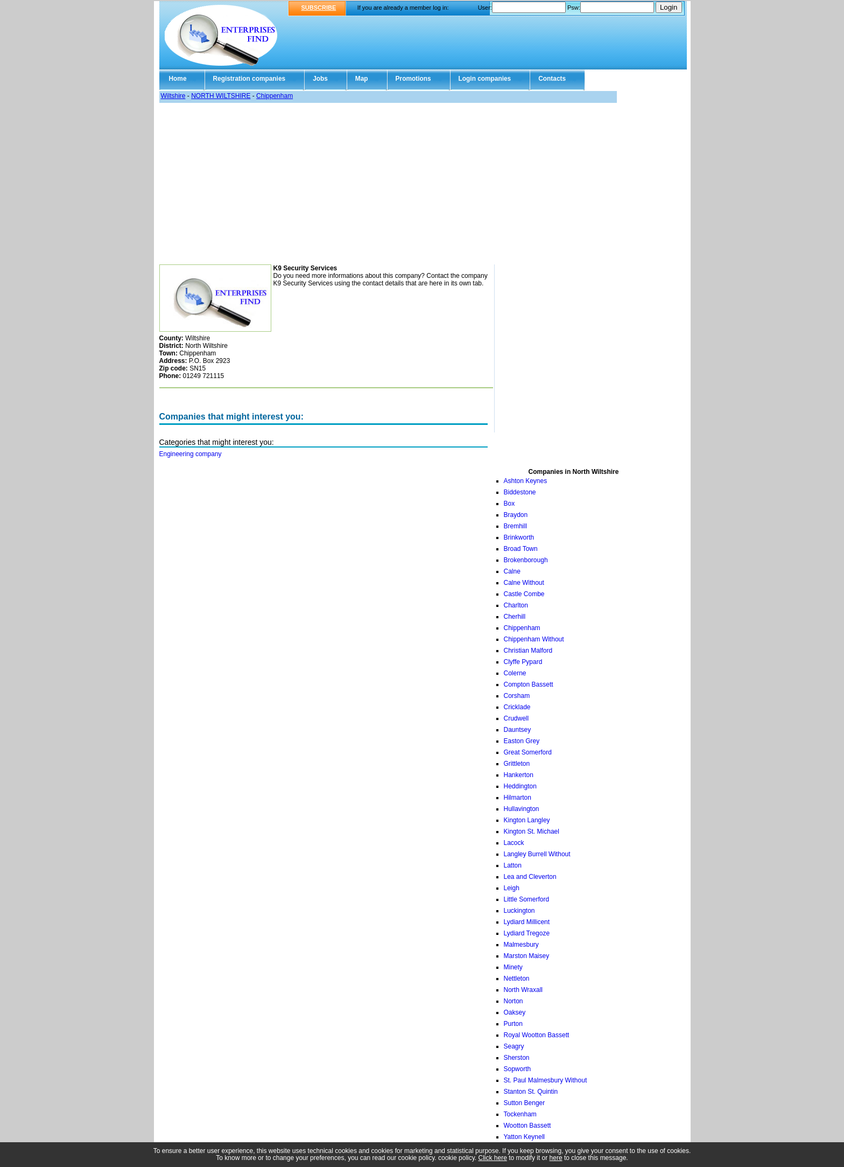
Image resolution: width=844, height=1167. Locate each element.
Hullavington (521, 809)
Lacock (514, 843)
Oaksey (515, 1012)
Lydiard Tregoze (527, 933)
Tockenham (520, 1114)
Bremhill (515, 526)
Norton (513, 1001)
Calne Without (524, 582)
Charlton (516, 605)
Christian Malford (528, 650)
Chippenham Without (534, 639)
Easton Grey (522, 741)
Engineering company (190, 454)
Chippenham (274, 96)
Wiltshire (173, 96)
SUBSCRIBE (318, 7)
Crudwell (516, 718)
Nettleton (517, 978)
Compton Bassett (528, 684)
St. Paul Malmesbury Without (545, 1080)
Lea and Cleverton (530, 877)
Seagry (514, 1046)
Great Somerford (528, 752)
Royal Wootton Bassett (536, 1035)
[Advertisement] (413, 183)
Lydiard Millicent (527, 922)
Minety (513, 967)
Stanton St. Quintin (531, 1091)
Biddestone (520, 492)
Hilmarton (517, 797)
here (556, 1158)
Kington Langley (527, 820)
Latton (513, 865)
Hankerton (518, 775)
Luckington (519, 910)
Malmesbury (521, 944)
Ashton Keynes (525, 481)
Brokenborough (526, 560)
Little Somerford (527, 899)
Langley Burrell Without (537, 854)
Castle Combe (524, 594)
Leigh (511, 888)
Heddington (520, 786)
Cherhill (515, 616)
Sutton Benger (524, 1103)
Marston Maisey (527, 956)
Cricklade (517, 707)
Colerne (515, 673)
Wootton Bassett (527, 1125)
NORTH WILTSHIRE (220, 96)
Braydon (516, 515)
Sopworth (517, 1069)
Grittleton (517, 763)
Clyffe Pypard (523, 662)
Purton (513, 1024)
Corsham (517, 696)
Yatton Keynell (524, 1137)
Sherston (517, 1057)
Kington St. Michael (531, 831)
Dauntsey (517, 729)
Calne (512, 571)
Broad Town (521, 549)
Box (509, 503)
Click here (493, 1158)
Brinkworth (519, 537)
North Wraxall (523, 990)
